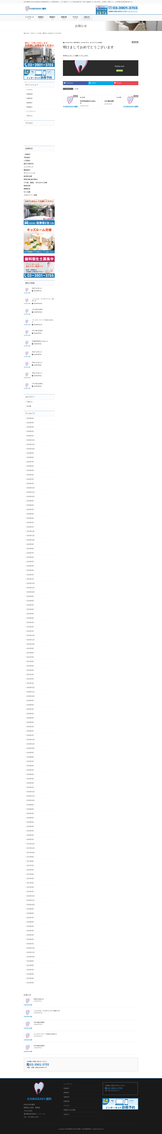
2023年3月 (30, 570)
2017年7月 (30, 865)
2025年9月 (30, 453)
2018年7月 (30, 813)
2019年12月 (31, 739)
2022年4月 (30, 618)
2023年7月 (30, 553)
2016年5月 (30, 926)
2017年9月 (30, 857)
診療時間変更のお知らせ (40, 341)
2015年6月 (30, 974)
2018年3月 (30, 831)
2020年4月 (30, 722)
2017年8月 (30, 861)
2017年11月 (31, 848)
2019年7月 (30, 761)
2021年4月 (30, 670)
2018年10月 (31, 800)
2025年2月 (30, 479)
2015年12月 (31, 948)
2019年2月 (30, 783)
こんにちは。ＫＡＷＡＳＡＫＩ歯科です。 (47, 1011)
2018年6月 (30, 818)
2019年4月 (30, 774)
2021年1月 (30, 683)
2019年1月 (30, 787)
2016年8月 (30, 913)
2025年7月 (30, 462)
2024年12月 (31, 488)
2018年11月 (31, 796)
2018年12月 (31, 792)
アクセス (29, 90)
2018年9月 (30, 805)
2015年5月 (30, 978)
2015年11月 (31, 952)
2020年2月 (30, 731)
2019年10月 (31, 748)
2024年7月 (30, 509)
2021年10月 (31, 644)
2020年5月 (30, 718)
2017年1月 (30, 891)
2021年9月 (30, 648)
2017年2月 (30, 887)
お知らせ (30, 116)
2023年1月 (30, 579)
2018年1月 (30, 839)
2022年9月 (30, 596)
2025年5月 (30, 466)
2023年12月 (31, 531)
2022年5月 (30, 614)
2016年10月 (31, 904)
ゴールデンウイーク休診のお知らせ (45, 1034)
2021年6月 (30, 661)
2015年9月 (30, 961)
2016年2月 (30, 939)
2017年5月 (30, 874)
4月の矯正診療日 (37, 330)
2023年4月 (30, 566)
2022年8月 (30, 601)
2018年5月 (30, 822)
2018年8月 (30, 809)
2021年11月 (31, 640)
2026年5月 (30, 418)
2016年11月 (31, 900)
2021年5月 (30, 666)
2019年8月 (30, 757)
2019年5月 (30, 770)
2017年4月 (30, 878)
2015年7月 (30, 970)
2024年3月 (30, 518)
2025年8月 (30, 457)
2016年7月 (30, 917)
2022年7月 (30, 605)
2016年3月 (30, 935)
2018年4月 (30, 826)
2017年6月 (30, 870)
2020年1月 (30, 735)
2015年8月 (30, 965)
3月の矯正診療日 (37, 383)
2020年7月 (30, 709)
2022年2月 (30, 627)
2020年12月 (31, 687)
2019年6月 (30, 766)
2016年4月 (30, 930)
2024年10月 (31, 496)
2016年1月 (30, 944)
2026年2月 (30, 431)
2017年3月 (30, 883)
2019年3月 (30, 779)
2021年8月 (30, 653)
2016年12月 (31, 896)
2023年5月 (30, 561)
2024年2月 (30, 522)
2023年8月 (30, 548)
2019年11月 (31, 744)
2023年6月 (30, 557)
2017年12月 (31, 844)
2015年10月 (31, 957)
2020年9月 (30, 700)
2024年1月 (30, 527)
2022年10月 (31, 592)
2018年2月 (30, 835)
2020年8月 (30, 705)
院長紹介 (30, 107)
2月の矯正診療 (109, 101)
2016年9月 (30, 909)
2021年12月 (31, 635)
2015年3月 (30, 983)
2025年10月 (31, 449)
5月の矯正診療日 (37, 309)
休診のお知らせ (37, 288)
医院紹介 (30, 103)
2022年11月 (31, 588)
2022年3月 (30, 622)
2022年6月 (30, 609)
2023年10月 (31, 540)
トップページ (31, 111)
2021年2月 (30, 679)
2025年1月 (30, 483)
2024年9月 (30, 501)
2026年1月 (30, 436)
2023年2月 (30, 575)
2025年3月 (30, 475)
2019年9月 (30, 752)
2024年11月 (31, 492)
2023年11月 (31, 535)
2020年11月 (31, 692)
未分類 (135, 42)
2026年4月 (30, 423)
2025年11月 (31, 444)
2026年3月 (30, 427)
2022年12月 (31, 583)
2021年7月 (30, 657)
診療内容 (30, 94)
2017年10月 (31, 852)
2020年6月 (30, 713)
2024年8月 (30, 505)
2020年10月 (31, 696)
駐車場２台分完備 (69, 1110)
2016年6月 (30, 922)
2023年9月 (30, 544)
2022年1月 (30, 631)
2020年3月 (30, 726)
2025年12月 (31, 440)
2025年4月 (30, 470)
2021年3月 (30, 674)
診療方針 (30, 98)
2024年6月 (30, 514)
